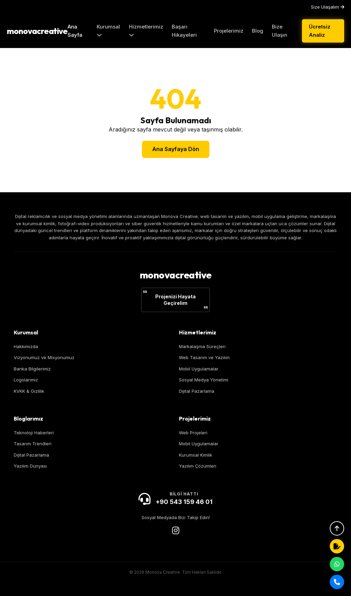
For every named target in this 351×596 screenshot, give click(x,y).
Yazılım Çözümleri (197, 466)
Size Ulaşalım (327, 7)
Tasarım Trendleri (32, 443)
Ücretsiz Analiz (319, 30)
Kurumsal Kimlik (195, 455)
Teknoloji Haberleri (34, 432)
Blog (257, 30)
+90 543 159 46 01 (184, 501)
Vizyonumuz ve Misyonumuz (44, 357)
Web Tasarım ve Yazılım (204, 357)
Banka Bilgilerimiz (32, 368)
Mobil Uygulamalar (198, 368)
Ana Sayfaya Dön (175, 149)
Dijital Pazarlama (196, 391)
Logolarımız (26, 379)
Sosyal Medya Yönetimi (203, 379)
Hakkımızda (26, 346)
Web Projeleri (193, 432)
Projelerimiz (228, 30)
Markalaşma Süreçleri (202, 346)
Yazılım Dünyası (30, 466)
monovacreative (37, 31)
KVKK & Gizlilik (29, 391)
